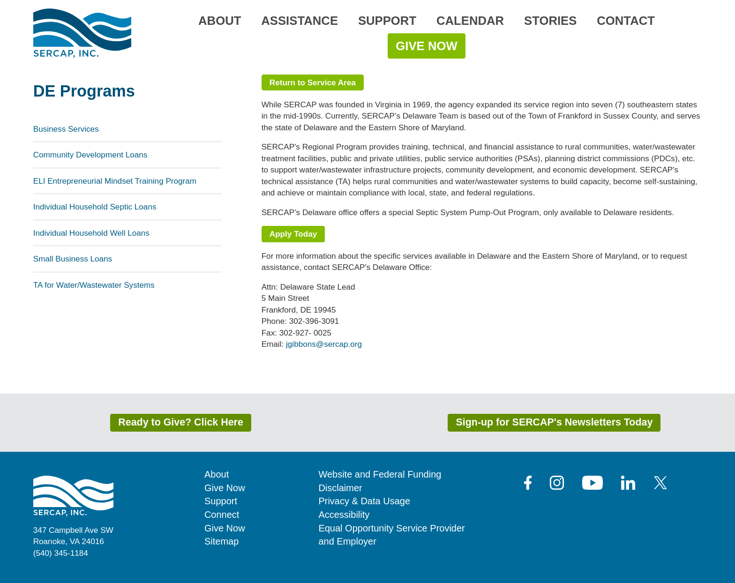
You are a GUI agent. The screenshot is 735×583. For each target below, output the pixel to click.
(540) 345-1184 (60, 553)
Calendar (470, 20)
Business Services (66, 129)
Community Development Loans (90, 154)
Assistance (299, 20)
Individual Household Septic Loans (95, 206)
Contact (626, 20)
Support (387, 20)
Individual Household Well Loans (91, 233)
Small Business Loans (72, 258)
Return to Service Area (313, 82)
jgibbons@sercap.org (324, 344)
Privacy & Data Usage (364, 501)
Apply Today (293, 234)
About (219, 20)
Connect (222, 514)
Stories (550, 20)
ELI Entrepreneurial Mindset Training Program (114, 181)
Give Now (426, 45)
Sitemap (221, 541)
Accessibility (343, 514)
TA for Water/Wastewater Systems (94, 285)
